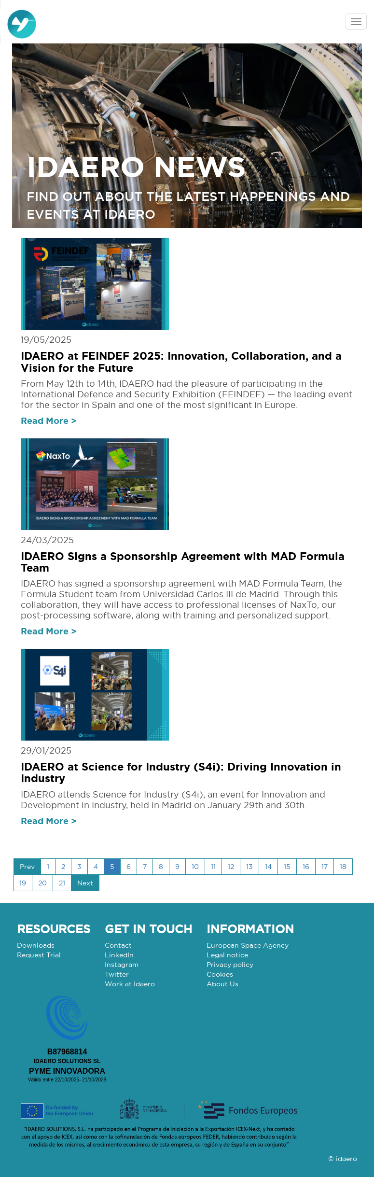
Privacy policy (230, 964)
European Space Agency (248, 945)
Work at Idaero (130, 984)
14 (268, 866)
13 (249, 866)
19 (22, 883)
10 (195, 866)
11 (213, 866)
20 (42, 883)
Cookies (220, 974)
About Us (222, 984)
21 (62, 883)
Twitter (117, 974)
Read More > (49, 420)
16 (306, 866)
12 (231, 866)
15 (287, 866)
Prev (27, 866)
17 (324, 866)
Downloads (36, 945)
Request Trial (39, 955)
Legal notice (227, 955)
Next (85, 883)
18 (343, 866)
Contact (118, 945)
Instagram (122, 964)
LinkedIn (119, 955)
